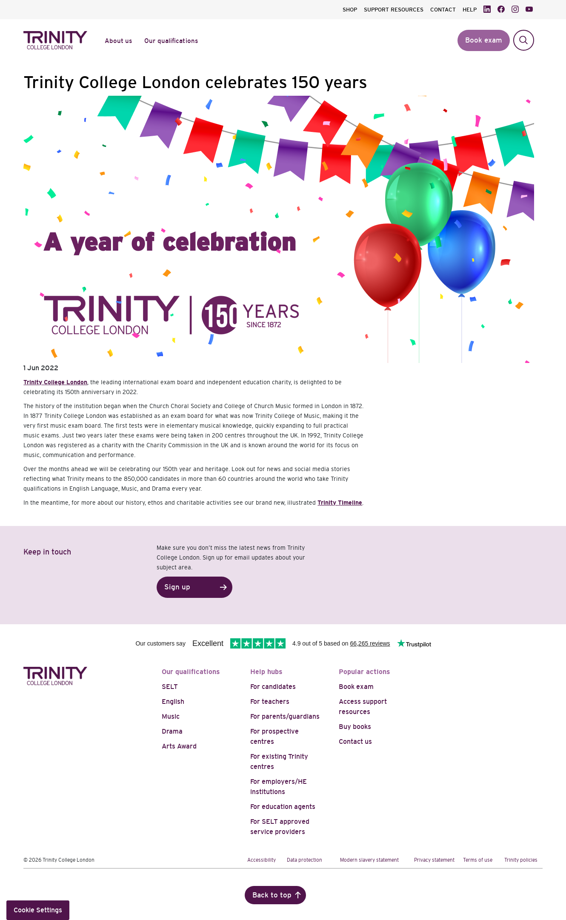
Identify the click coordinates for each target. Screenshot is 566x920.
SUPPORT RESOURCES (393, 9)
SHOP (350, 9)
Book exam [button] (483, 40)
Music (171, 716)
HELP (470, 9)
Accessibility (261, 860)
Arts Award (179, 746)
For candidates (273, 686)
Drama (172, 731)
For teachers (269, 701)
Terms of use (477, 860)
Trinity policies (520, 860)
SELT (170, 686)
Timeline (350, 502)
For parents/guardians (285, 716)
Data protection (304, 860)
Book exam (356, 686)
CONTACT (443, 9)
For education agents (282, 806)
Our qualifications (191, 671)
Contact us (355, 741)
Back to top (272, 895)
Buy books (355, 726)
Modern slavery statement (369, 860)
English (173, 701)
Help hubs (266, 671)
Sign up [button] (177, 587)
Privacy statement (434, 860)
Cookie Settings (38, 910)
